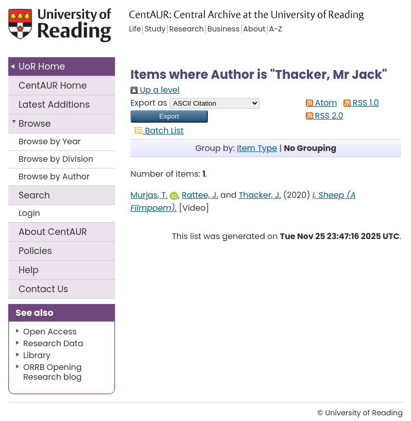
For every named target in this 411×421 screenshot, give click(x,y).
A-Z (275, 29)
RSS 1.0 (359, 103)
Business (223, 29)
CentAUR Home (53, 85)
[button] (169, 116)
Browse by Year (50, 141)
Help (29, 270)
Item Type (257, 148)
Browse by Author (54, 176)
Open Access (50, 332)
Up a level (154, 90)
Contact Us (43, 289)
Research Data (53, 343)
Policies (35, 251)
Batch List (157, 131)
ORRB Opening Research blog (52, 372)
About (53, 232)
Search (34, 195)
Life (135, 29)
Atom (319, 103)
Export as (148, 103)
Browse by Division (56, 159)
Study (155, 29)
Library (37, 355)
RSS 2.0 (322, 116)
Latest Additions (54, 104)
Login (29, 213)
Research (186, 29)
